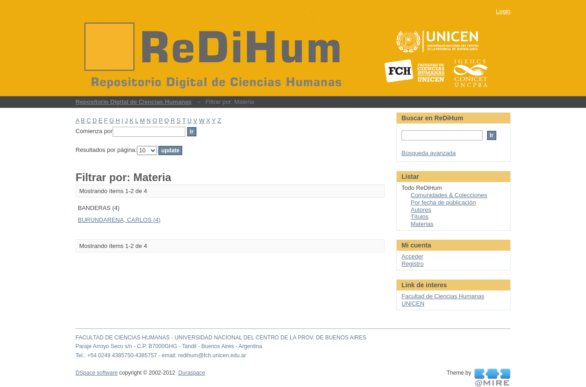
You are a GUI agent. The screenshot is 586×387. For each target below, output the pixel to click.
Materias (422, 223)
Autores (421, 209)
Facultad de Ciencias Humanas (443, 296)
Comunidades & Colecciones (449, 195)
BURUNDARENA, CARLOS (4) (119, 219)
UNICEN (413, 303)
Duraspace (191, 373)
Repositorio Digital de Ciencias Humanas (134, 101)
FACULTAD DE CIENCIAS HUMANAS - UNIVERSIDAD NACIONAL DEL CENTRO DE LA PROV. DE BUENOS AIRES (221, 337)
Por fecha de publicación (443, 202)
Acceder (412, 256)
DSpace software (97, 373)
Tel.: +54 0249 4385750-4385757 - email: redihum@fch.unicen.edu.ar (161, 355)
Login (503, 11)
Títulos (420, 216)
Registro (412, 263)
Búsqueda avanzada (429, 153)
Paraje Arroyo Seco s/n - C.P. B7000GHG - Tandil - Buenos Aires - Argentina (169, 346)
